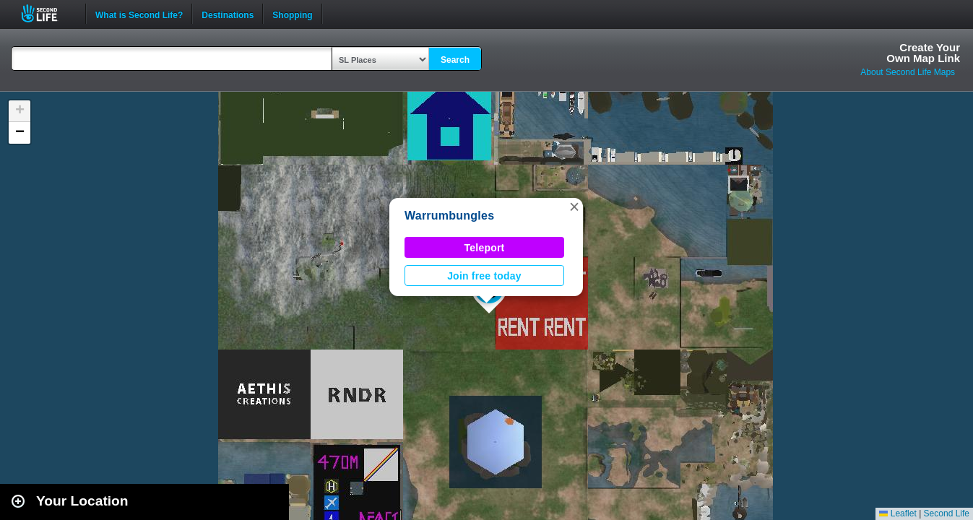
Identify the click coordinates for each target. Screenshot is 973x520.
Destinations (228, 13)
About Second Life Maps (907, 72)
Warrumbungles (449, 215)
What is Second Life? (139, 13)
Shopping (292, 13)
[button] (574, 206)
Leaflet (897, 513)
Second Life (47, 13)
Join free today (484, 276)
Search (455, 60)
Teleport (484, 248)
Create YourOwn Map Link (923, 52)
